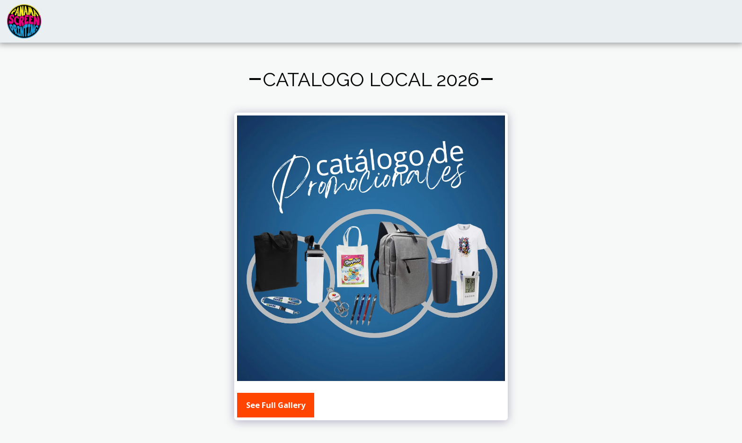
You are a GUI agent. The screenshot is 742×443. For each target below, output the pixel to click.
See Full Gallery (275, 404)
